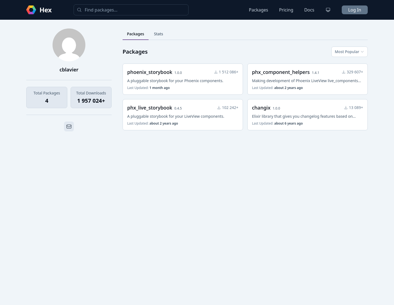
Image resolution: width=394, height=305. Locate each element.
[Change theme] (328, 10)
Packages (258, 10)
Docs (309, 10)
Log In (354, 10)
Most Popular (349, 51)
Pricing (286, 10)
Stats (158, 33)
